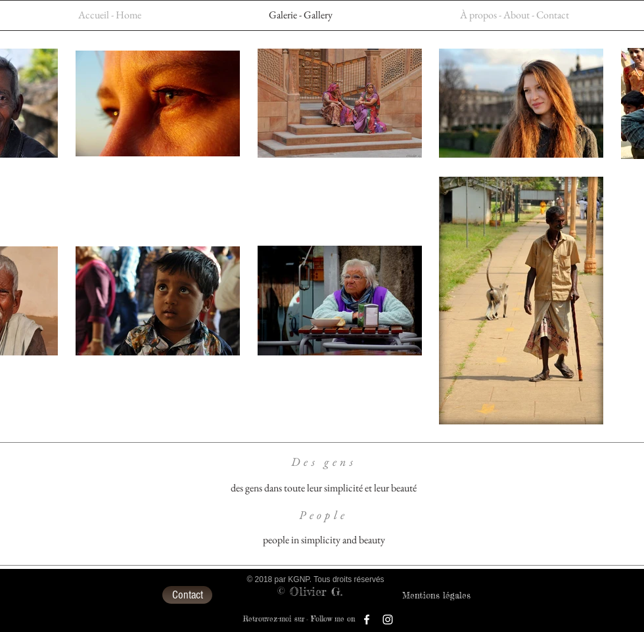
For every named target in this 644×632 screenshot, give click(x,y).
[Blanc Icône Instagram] (387, 619)
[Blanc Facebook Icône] (366, 619)
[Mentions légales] (436, 595)
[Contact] (187, 595)
